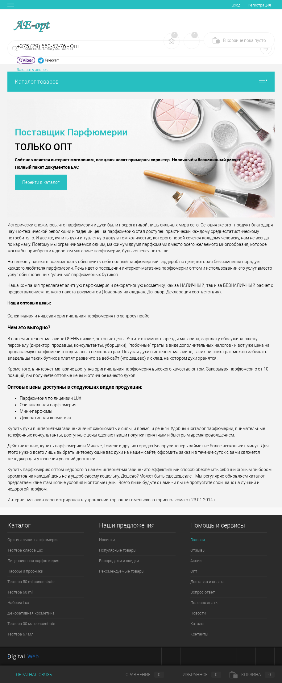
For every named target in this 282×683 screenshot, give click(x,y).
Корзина (252, 674)
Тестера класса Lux (25, 550)
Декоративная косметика (31, 613)
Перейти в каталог (41, 182)
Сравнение (139, 674)
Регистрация (259, 5)
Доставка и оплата (207, 581)
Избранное (196, 674)
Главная (197, 539)
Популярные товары (117, 550)
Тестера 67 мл (20, 634)
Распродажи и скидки (119, 560)
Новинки (107, 539)
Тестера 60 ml (20, 592)
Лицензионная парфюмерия (33, 560)
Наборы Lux (18, 602)
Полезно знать (204, 602)
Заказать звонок (32, 69)
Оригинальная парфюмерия (33, 539)
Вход (236, 5)
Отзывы (197, 550)
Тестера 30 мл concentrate (31, 623)
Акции (195, 560)
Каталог (197, 623)
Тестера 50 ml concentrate (31, 581)
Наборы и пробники (25, 571)
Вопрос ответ (202, 592)
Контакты (199, 634)
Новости (198, 613)
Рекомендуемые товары (121, 571)
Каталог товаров (141, 82)
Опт (193, 571)
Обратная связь (29, 674)
